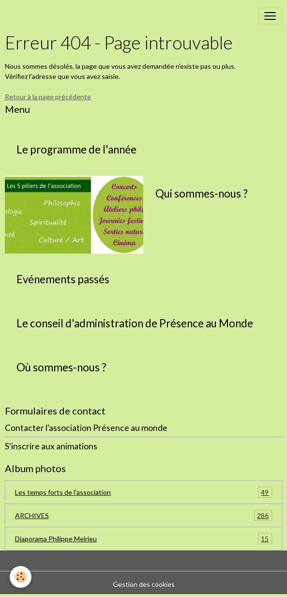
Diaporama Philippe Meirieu (143, 538)
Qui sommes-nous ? (201, 193)
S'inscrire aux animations (51, 446)
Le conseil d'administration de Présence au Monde (134, 323)
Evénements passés (62, 279)
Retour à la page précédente (48, 96)
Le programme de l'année (76, 149)
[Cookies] (20, 577)
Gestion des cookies (144, 584)
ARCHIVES (143, 515)
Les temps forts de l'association (143, 492)
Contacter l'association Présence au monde (86, 428)
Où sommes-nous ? (61, 367)
